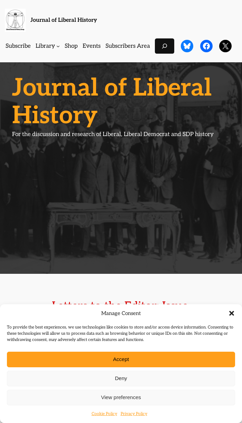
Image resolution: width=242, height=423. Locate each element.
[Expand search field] (164, 45)
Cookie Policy (104, 413)
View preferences (121, 397)
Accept (121, 359)
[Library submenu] (58, 46)
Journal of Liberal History (63, 20)
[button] (231, 313)
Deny (121, 378)
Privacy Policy (134, 413)
